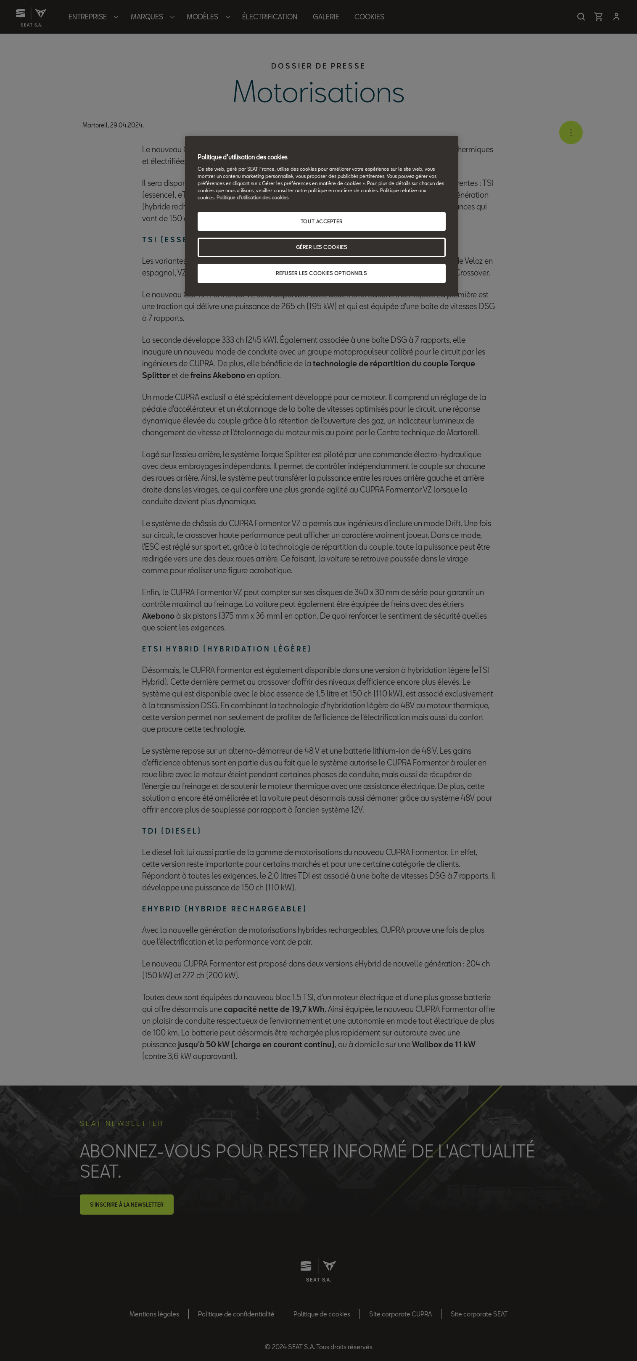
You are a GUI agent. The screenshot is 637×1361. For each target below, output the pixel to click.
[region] (321, 216)
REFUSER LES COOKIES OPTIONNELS (321, 273)
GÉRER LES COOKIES (321, 247)
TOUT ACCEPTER (321, 221)
